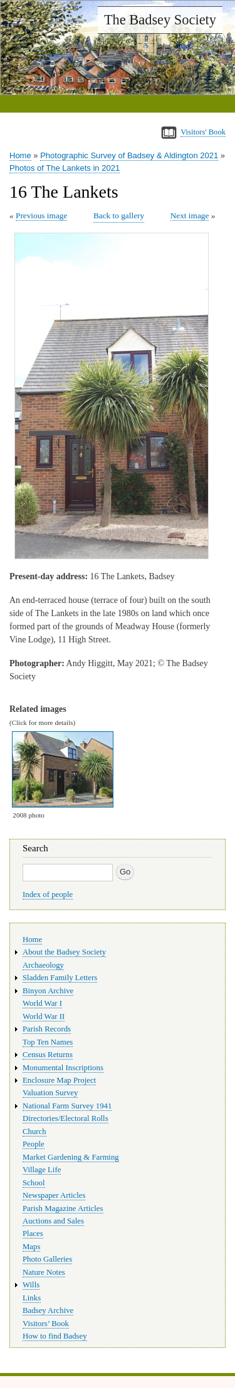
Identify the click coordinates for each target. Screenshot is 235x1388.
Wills (31, 1284)
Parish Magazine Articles (63, 1208)
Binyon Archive (48, 990)
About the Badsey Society (64, 952)
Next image (189, 215)
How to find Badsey (55, 1336)
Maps (31, 1246)
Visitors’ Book (46, 1323)
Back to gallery (118, 215)
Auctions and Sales (53, 1221)
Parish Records (47, 1029)
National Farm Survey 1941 (67, 1106)
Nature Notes (44, 1272)
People (33, 1144)
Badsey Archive (48, 1310)
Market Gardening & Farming (71, 1157)
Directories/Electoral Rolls (65, 1118)
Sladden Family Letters (60, 977)
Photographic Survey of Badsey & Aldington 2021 (129, 155)
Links (32, 1298)
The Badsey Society (160, 20)
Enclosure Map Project (59, 1080)
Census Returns (48, 1054)
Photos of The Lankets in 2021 (64, 168)
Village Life (42, 1169)
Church (34, 1131)
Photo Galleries (47, 1259)
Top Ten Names (48, 1042)
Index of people (48, 894)
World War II (44, 1016)
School (34, 1182)
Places (33, 1233)
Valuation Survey (50, 1092)
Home (20, 155)
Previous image (41, 215)
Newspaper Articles (54, 1195)
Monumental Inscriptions (63, 1067)
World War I (42, 1003)
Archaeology (43, 965)
